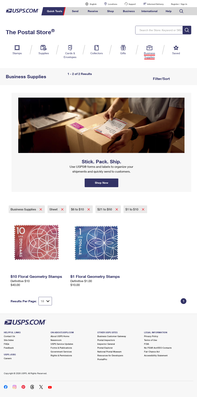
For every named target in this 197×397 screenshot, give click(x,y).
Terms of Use (150, 340)
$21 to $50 (105, 209)
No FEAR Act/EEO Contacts (158, 347)
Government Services (61, 351)
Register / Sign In (179, 4)
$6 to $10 (78, 209)
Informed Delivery (155, 4)
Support (132, 4)
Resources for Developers (110, 355)
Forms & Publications (61, 347)
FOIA (146, 344)
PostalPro (102, 359)
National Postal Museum (109, 351)
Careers (8, 358)
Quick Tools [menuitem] (54, 11)
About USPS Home (60, 336)
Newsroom (56, 340)
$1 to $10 (132, 209)
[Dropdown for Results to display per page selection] (45, 301)
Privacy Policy (151, 336)
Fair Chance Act (152, 351)
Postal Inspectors (106, 340)
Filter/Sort (161, 78)
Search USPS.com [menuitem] (181, 11)
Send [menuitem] (75, 11)
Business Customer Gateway (111, 336)
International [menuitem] (149, 11)
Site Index (9, 340)
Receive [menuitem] (93, 11)
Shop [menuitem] (110, 11)
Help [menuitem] (169, 11)
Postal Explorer (105, 347)
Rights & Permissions (61, 355)
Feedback (9, 347)
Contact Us (9, 336)
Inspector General (106, 344)
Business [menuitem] (129, 11)
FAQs (6, 344)
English (89, 4)
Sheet (53, 209)
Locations (112, 4)
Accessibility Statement (156, 355)
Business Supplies (24, 209)
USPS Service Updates (62, 344)
